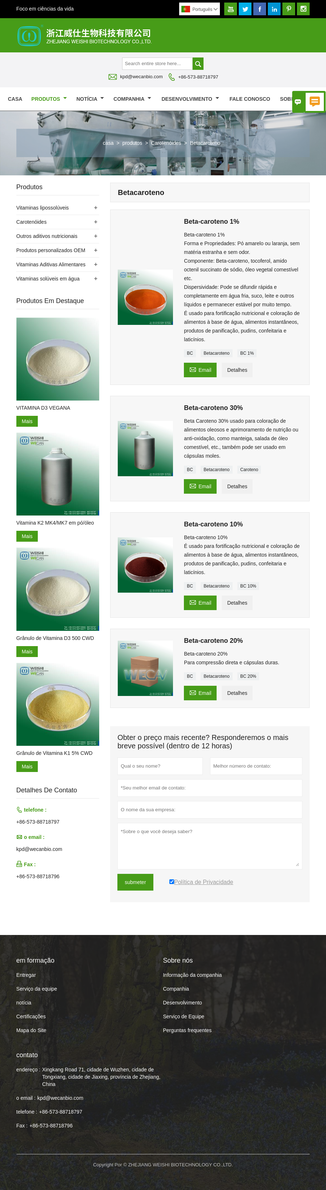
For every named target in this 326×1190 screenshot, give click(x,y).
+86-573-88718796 (38, 876)
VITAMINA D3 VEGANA (43, 408)
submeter (135, 882)
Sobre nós (299, 99)
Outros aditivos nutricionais (46, 236)
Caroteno (249, 469)
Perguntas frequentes (187, 1030)
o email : (26, 1098)
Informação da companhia (192, 975)
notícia (90, 99)
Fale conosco (249, 99)
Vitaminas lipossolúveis (42, 208)
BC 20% (248, 676)
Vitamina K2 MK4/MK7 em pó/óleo (55, 523)
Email (200, 369)
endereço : (28, 1069)
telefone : (26, 1112)
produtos (49, 99)
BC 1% (247, 353)
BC (190, 353)
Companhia (132, 99)
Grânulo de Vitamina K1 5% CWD (54, 753)
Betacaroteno (216, 353)
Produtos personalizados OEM (50, 250)
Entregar (26, 975)
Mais (27, 421)
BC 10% (248, 586)
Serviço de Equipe (183, 1016)
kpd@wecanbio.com (141, 76)
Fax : (22, 1126)
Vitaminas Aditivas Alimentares (50, 264)
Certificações (31, 1016)
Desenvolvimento (190, 99)
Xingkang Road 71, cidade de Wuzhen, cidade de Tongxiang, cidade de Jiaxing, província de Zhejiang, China (101, 1077)
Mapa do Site (31, 1030)
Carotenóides (166, 143)
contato (27, 1055)
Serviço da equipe (36, 989)
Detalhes (237, 370)
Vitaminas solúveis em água (48, 279)
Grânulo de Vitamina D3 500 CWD (55, 638)
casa (15, 99)
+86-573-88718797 (198, 77)
